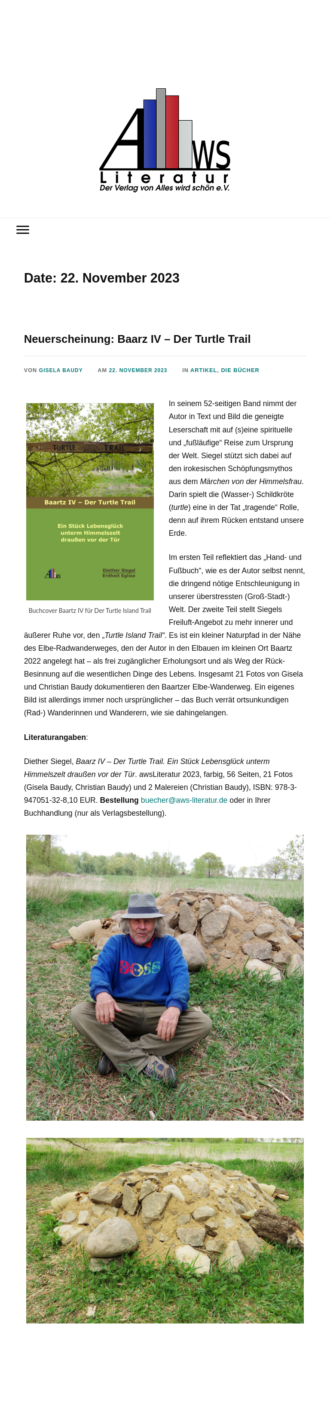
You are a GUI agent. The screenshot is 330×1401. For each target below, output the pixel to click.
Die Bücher (246, 370)
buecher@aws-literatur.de (184, 800)
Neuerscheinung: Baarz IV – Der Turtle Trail (158, 338)
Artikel (209, 370)
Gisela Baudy (62, 370)
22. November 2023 (143, 370)
